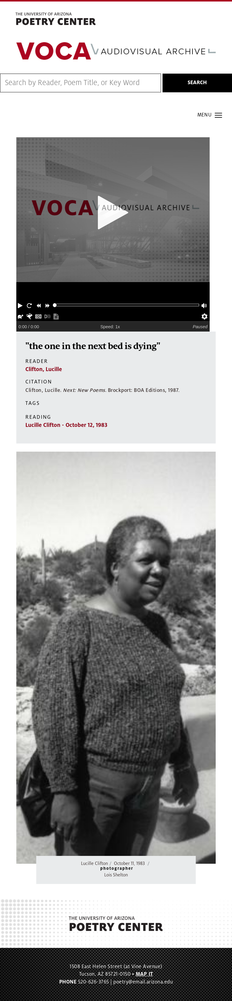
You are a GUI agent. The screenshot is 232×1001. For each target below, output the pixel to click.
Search (197, 83)
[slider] (55, 305)
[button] (20, 305)
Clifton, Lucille (43, 369)
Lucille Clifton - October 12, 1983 (66, 425)
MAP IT (144, 974)
